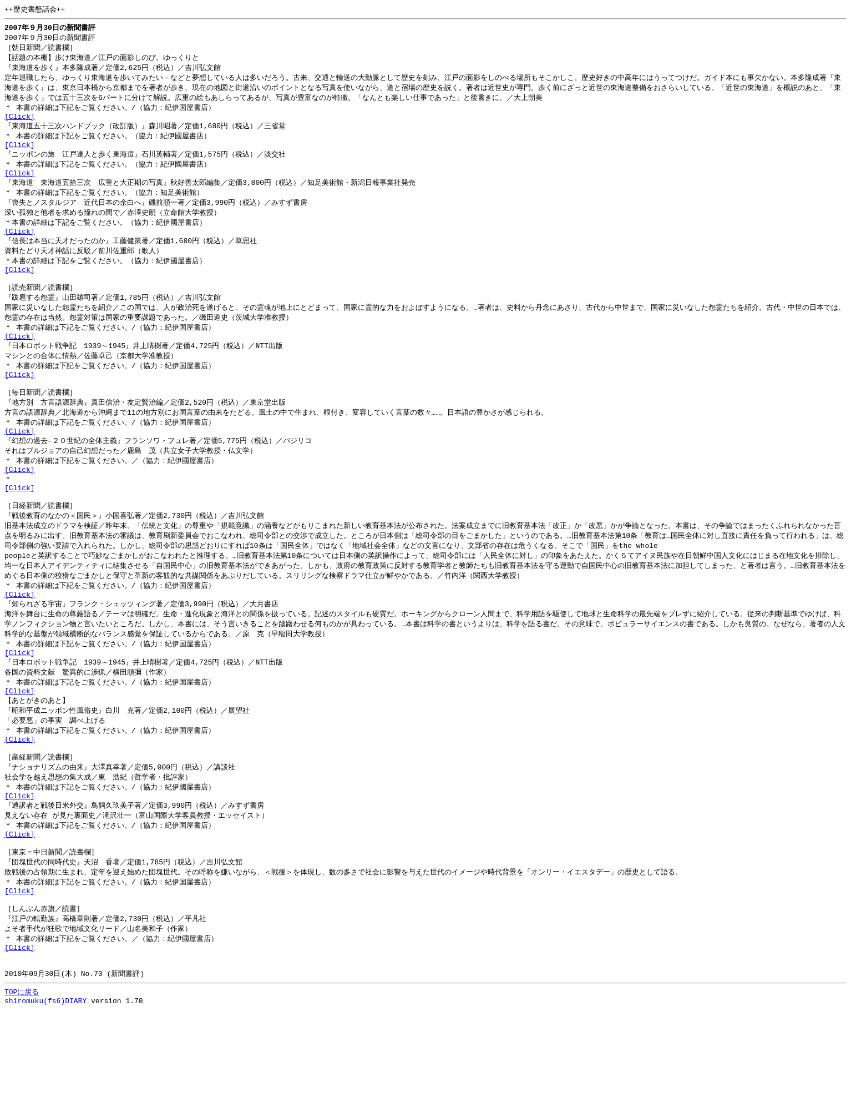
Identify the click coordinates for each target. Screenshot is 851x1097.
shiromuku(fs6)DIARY (45, 1088)
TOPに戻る (21, 1077)
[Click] (19, 123)
